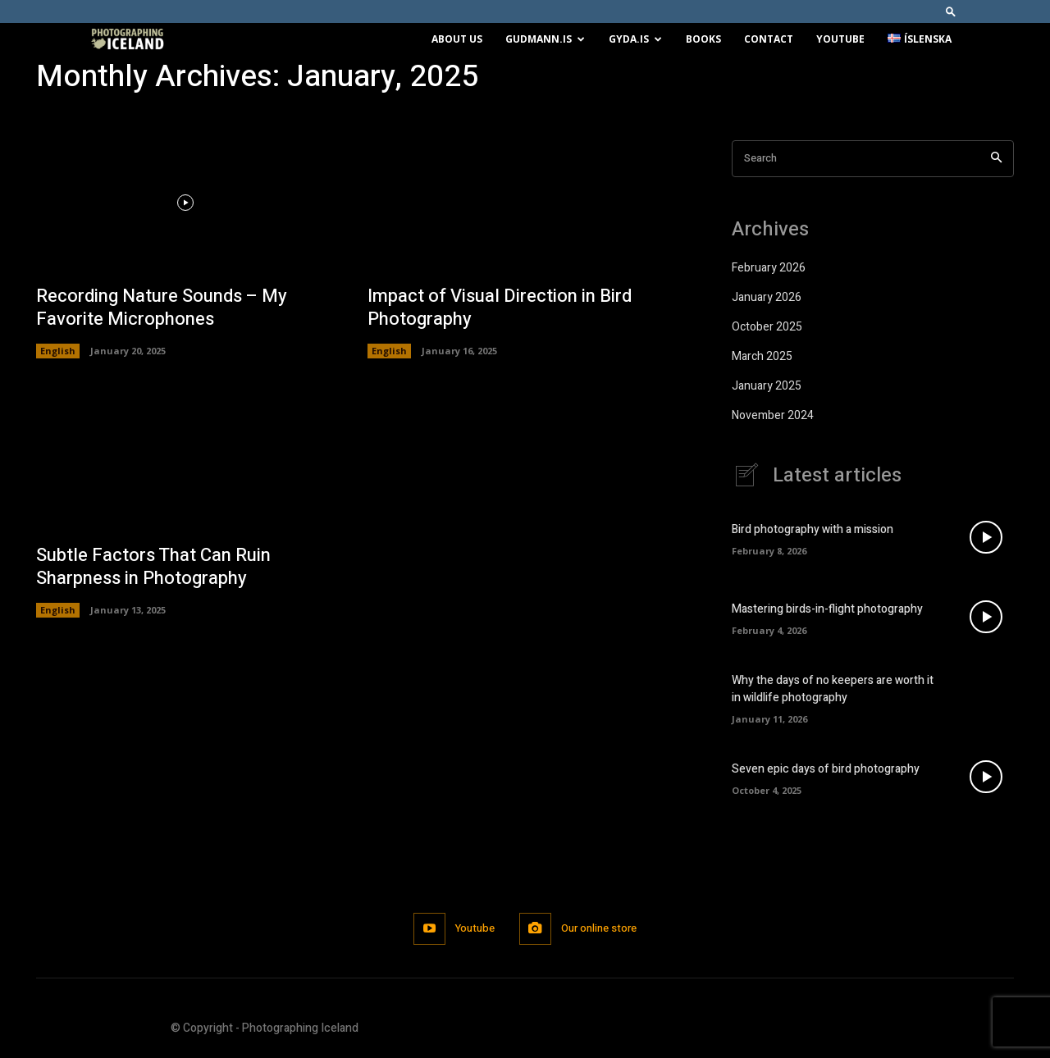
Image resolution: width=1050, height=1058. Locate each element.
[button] (950, 11)
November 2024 (773, 415)
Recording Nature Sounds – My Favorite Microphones (161, 308)
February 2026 (769, 267)
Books (703, 39)
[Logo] (127, 40)
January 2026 (766, 297)
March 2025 (762, 356)
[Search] (996, 158)
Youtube (840, 39)
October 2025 (767, 326)
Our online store (599, 928)
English (57, 350)
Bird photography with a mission (812, 529)
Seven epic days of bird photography (826, 769)
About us (456, 39)
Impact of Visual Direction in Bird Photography (500, 308)
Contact (768, 39)
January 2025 (766, 385)
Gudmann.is (545, 39)
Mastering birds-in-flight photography (827, 609)
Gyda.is (635, 39)
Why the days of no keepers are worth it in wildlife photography (833, 689)
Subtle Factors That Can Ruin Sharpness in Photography (153, 567)
